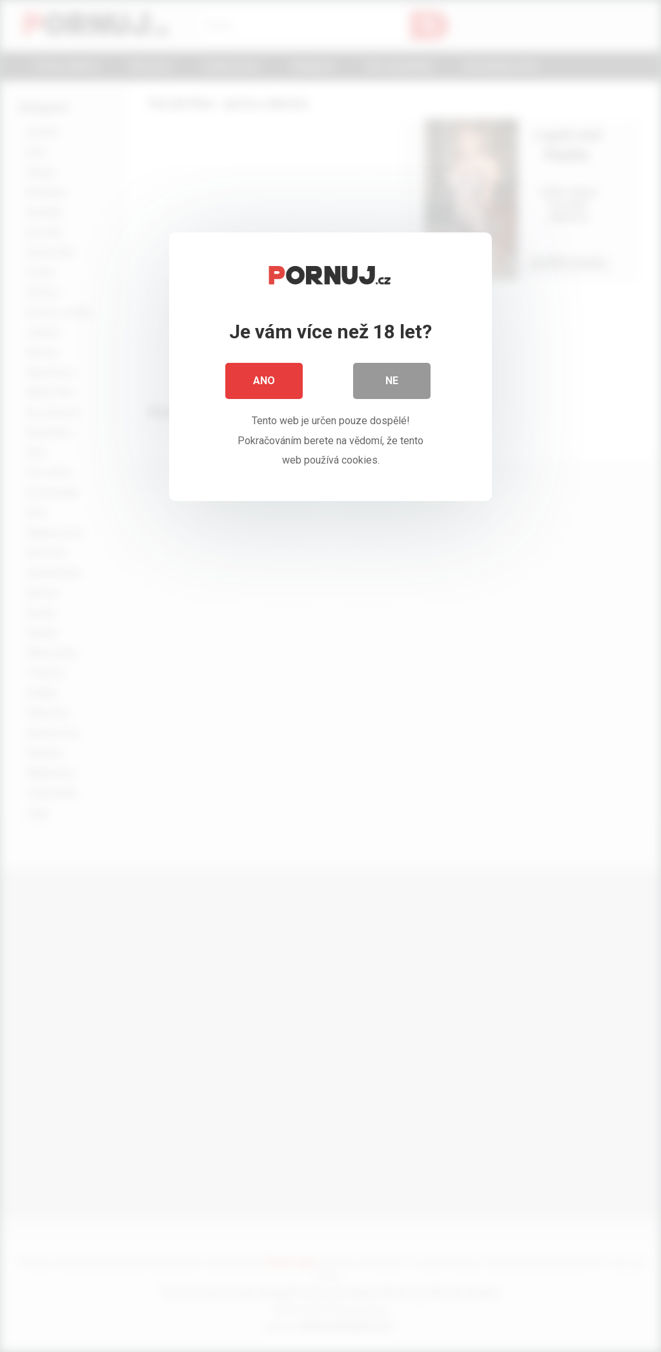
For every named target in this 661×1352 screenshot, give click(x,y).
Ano (264, 380)
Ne (391, 380)
